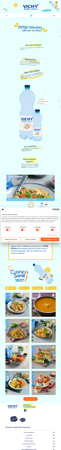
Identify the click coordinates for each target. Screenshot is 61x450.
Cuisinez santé (28, 437)
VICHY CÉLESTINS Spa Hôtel (28, 448)
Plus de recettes (30, 398)
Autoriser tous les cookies (50, 239)
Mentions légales (28, 440)
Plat (21, 288)
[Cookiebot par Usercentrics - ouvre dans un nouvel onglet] (53, 209)
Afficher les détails (52, 235)
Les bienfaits (29, 434)
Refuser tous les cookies (11, 239)
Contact (29, 445)
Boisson (49, 288)
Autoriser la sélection (30, 239)
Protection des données (29, 443)
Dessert (35, 288)
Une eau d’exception (29, 431)
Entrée (8, 288)
